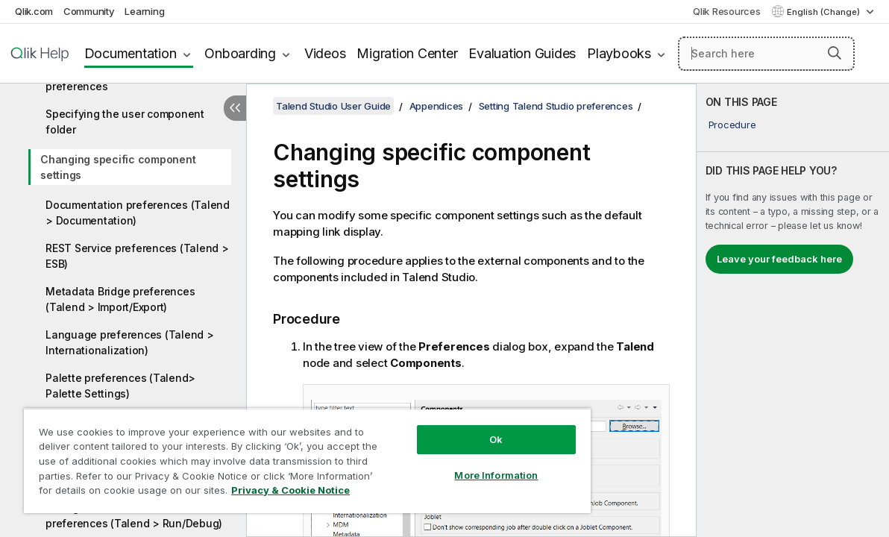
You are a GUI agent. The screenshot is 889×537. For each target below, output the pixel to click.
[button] (834, 52)
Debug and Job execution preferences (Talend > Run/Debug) (133, 515)
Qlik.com (34, 11)
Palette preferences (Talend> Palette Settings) (120, 385)
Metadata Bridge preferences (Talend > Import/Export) (120, 299)
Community (89, 11)
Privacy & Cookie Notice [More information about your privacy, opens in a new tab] (125, 493)
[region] (281, 455)
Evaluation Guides (522, 53)
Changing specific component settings (117, 167)
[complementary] (793, 310)
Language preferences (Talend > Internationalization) (129, 342)
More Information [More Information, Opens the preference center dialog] (452, 464)
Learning (144, 11)
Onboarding (240, 53)
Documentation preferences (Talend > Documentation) (137, 212)
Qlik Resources (727, 11)
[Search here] (766, 53)
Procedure (732, 125)
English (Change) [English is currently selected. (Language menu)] (824, 12)
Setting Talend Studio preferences (556, 106)
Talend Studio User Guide (333, 106)
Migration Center (406, 53)
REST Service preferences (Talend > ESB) (137, 256)
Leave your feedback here (779, 259)
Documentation (130, 53)
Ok (452, 428)
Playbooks (619, 53)
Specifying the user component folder (124, 121)
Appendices (436, 106)
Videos (325, 53)
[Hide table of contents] (235, 108)
